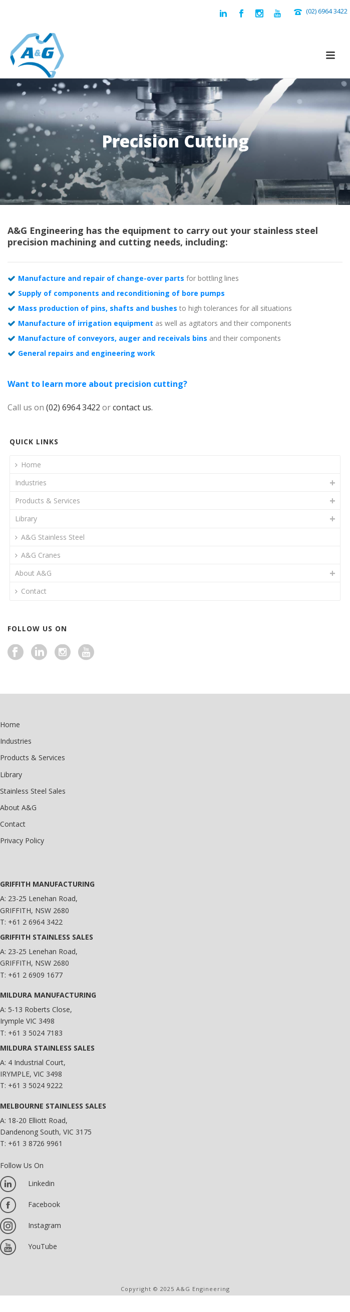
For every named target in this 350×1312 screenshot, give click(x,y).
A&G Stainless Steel (50, 537)
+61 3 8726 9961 (35, 1143)
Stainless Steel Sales (33, 791)
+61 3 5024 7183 (35, 1033)
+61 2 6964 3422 (35, 922)
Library (26, 518)
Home (28, 464)
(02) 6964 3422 (326, 10)
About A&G (33, 573)
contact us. (133, 407)
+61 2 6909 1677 (35, 975)
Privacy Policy (22, 840)
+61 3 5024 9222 (35, 1085)
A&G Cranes (38, 555)
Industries (31, 482)
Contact (31, 591)
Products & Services (47, 500)
